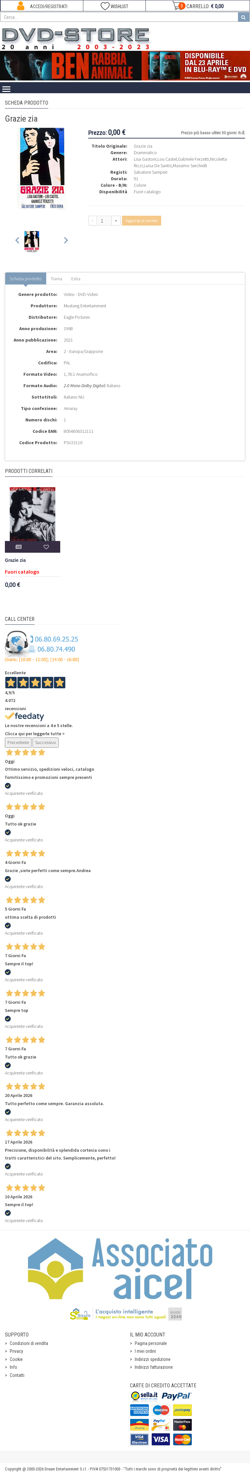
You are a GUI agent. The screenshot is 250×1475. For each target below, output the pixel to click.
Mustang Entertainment (85, 306)
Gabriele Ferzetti (193, 159)
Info (13, 1367)
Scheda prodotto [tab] (26, 279)
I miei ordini (145, 1351)
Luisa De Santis (158, 165)
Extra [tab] (75, 279)
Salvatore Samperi (150, 172)
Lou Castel (167, 159)
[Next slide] (65, 241)
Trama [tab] (56, 279)
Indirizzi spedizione (153, 1359)
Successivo (45, 742)
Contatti (17, 1375)
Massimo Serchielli (190, 165)
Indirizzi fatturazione (154, 1367)
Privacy (16, 1351)
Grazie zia (15, 560)
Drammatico (145, 152)
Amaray (70, 408)
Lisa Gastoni (145, 159)
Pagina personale (151, 1343)
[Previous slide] (17, 241)
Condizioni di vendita (29, 1343)
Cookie (16, 1359)
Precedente (18, 742)
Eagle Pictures (77, 317)
